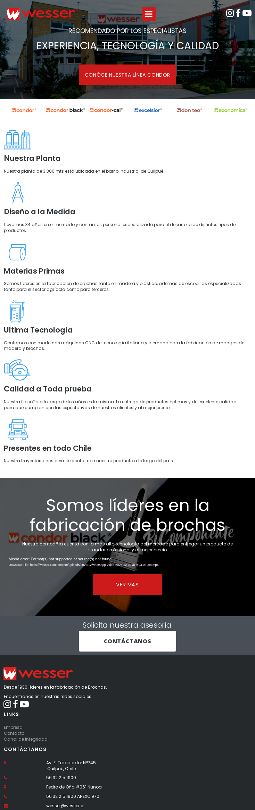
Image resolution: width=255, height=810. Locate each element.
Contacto (14, 741)
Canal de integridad (26, 746)
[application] (127, 571)
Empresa (13, 735)
